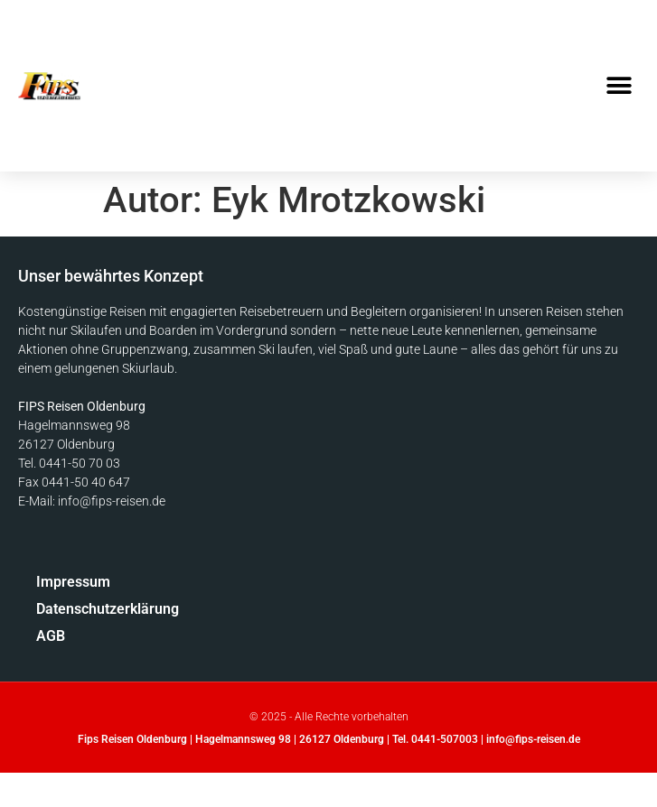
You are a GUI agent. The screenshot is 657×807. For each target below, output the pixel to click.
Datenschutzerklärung (107, 608)
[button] (618, 86)
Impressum (73, 581)
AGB (50, 636)
